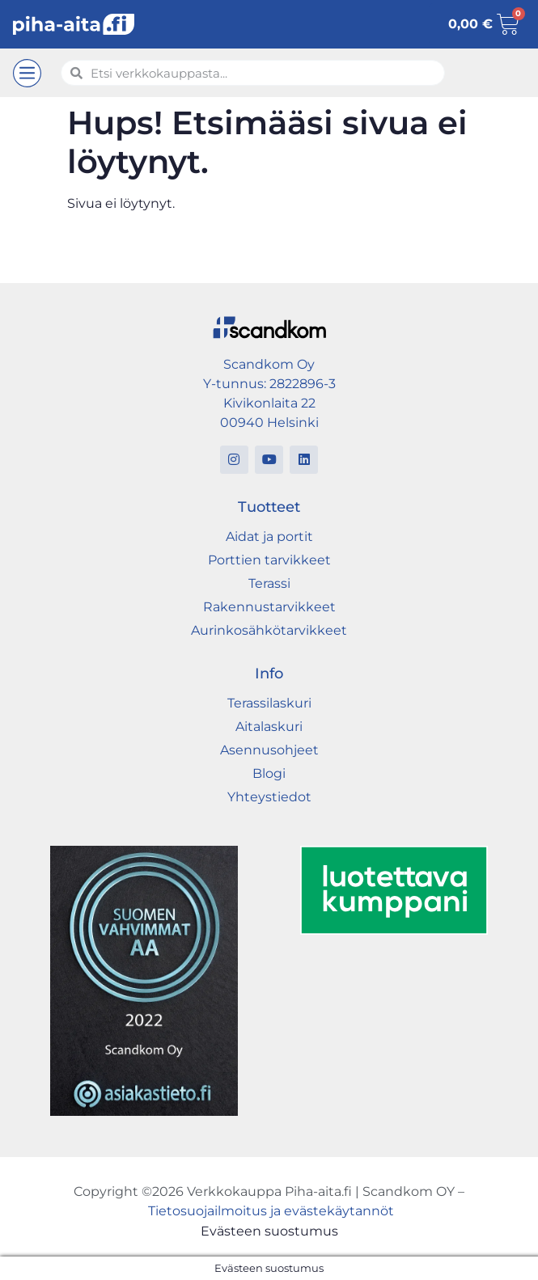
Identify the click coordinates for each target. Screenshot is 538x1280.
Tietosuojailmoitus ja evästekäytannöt (271, 1211)
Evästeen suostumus (269, 1231)
